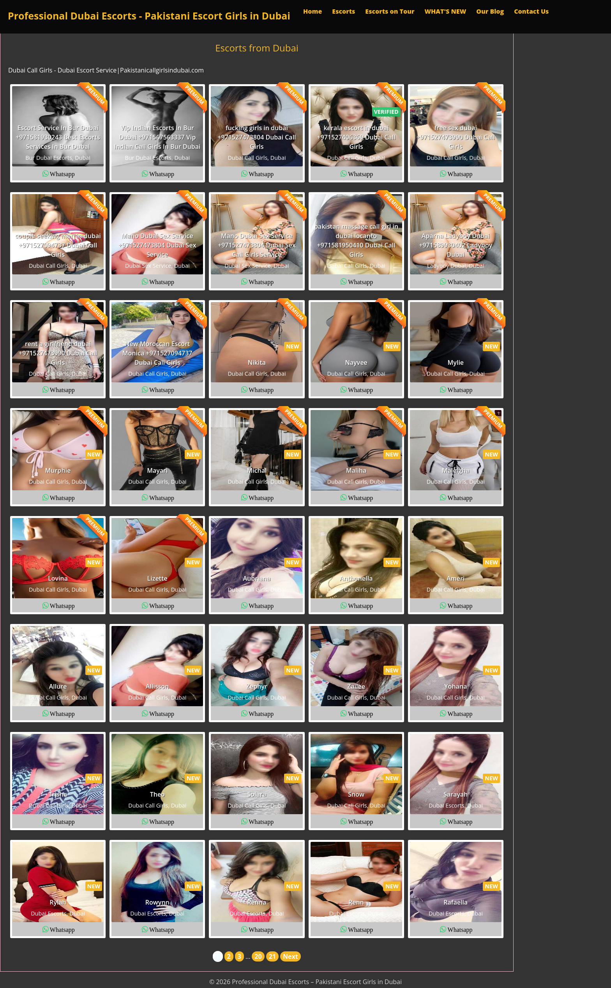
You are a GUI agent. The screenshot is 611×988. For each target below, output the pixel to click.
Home (312, 11)
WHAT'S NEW (445, 11)
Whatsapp (62, 173)
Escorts (343, 11)
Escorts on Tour (389, 11)
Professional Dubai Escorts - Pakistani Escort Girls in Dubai (149, 15)
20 (257, 956)
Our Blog (490, 11)
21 (272, 956)
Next (290, 956)
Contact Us (531, 11)
